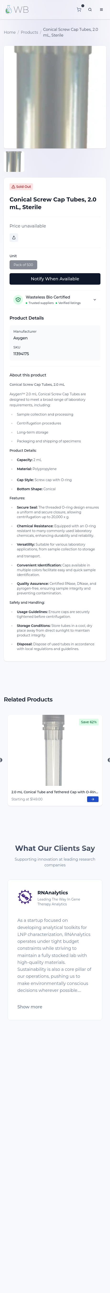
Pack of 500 (23, 265)
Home (10, 32)
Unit (13, 256)
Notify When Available (55, 279)
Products (29, 32)
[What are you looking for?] (90, 9)
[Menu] (101, 9)
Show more (29, 1007)
